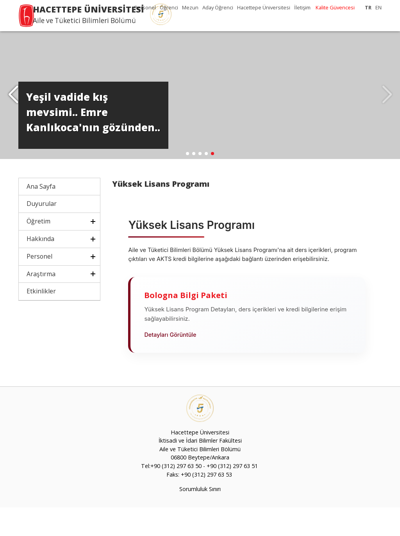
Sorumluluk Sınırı (200, 518)
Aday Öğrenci (217, 7)
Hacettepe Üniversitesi (263, 7)
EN (378, 7)
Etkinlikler (41, 320)
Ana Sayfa (41, 215)
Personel (145, 7)
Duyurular (42, 232)
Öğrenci (169, 7)
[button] (13, 109)
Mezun (190, 7)
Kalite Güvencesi (335, 7)
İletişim (302, 7)
